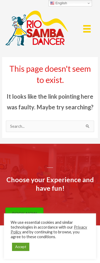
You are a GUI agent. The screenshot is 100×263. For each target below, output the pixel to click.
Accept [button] (20, 247)
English (58, 3)
